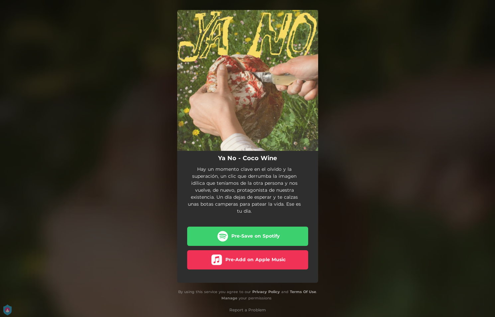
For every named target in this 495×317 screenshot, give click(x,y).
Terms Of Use (303, 291)
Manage (229, 298)
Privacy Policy (266, 291)
